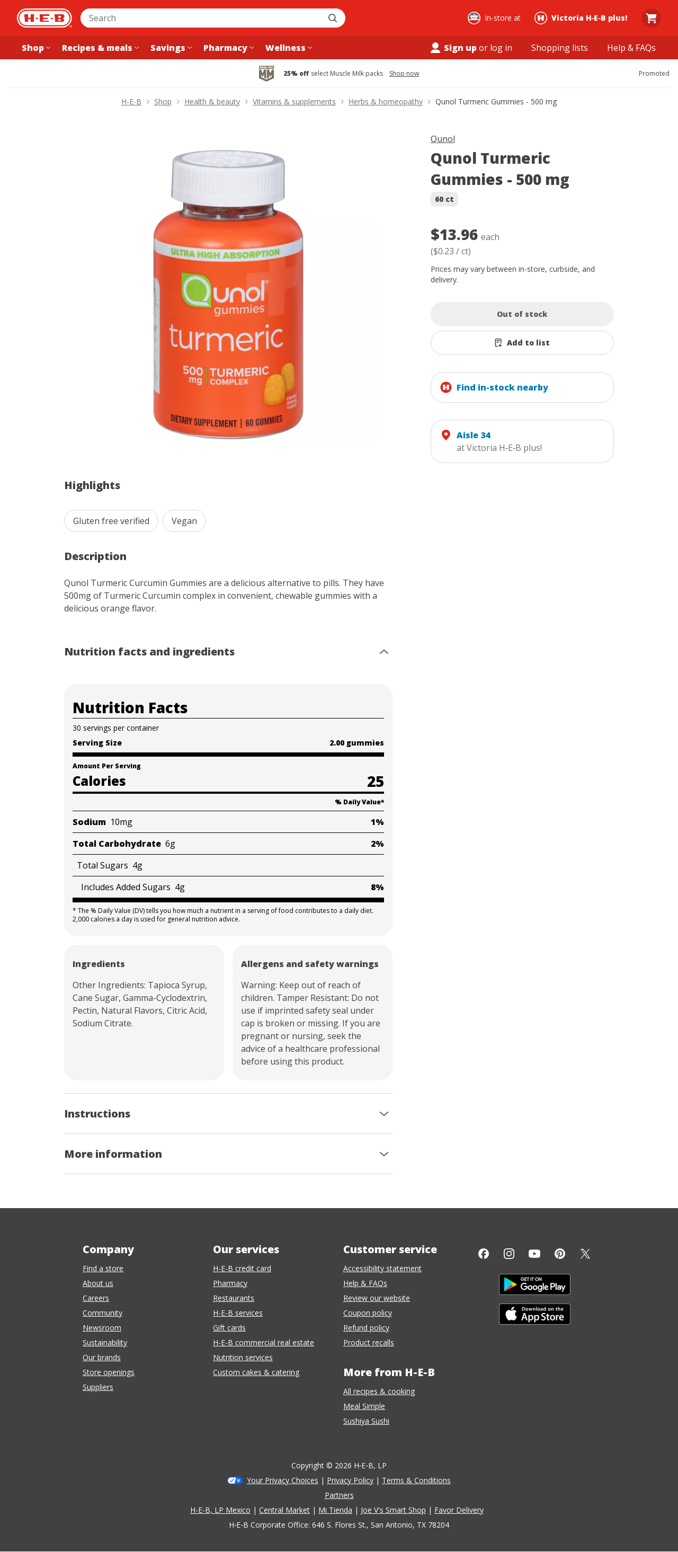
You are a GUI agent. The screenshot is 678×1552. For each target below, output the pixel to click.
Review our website (376, 1298)
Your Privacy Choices (282, 1480)
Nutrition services (243, 1357)
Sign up (453, 47)
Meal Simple (364, 1406)
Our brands (102, 1357)
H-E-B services (238, 1313)
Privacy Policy (350, 1480)
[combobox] (201, 18)
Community (102, 1313)
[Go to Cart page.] (651, 18)
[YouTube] (534, 1253)
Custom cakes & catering (256, 1372)
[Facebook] (483, 1253)
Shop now (404, 73)
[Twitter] (585, 1253)
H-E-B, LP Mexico (220, 1510)
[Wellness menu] (288, 48)
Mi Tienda (335, 1510)
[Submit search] (333, 18)
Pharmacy (230, 1283)
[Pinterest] (560, 1253)
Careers (96, 1298)
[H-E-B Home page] (44, 18)
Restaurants (233, 1298)
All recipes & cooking (379, 1391)
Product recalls (368, 1342)
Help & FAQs (365, 1283)
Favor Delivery (459, 1510)
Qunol (443, 139)
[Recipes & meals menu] (99, 48)
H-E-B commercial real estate (263, 1342)
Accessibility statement (382, 1268)
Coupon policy (367, 1313)
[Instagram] (509, 1253)
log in (501, 48)
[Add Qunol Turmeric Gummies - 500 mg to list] (522, 343)
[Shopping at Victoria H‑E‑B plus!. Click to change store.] (582, 18)
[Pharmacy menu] (227, 48)
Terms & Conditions (416, 1480)
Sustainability (105, 1342)
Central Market (284, 1510)
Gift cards (229, 1328)
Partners (339, 1495)
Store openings (109, 1372)
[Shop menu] (35, 48)
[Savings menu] (170, 48)
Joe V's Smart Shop (393, 1510)
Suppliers (98, 1387)
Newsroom (102, 1328)
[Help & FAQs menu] (631, 48)
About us (98, 1283)
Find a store (103, 1268)
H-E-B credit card (242, 1268)
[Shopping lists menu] (559, 48)
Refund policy (366, 1328)
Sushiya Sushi (366, 1421)
